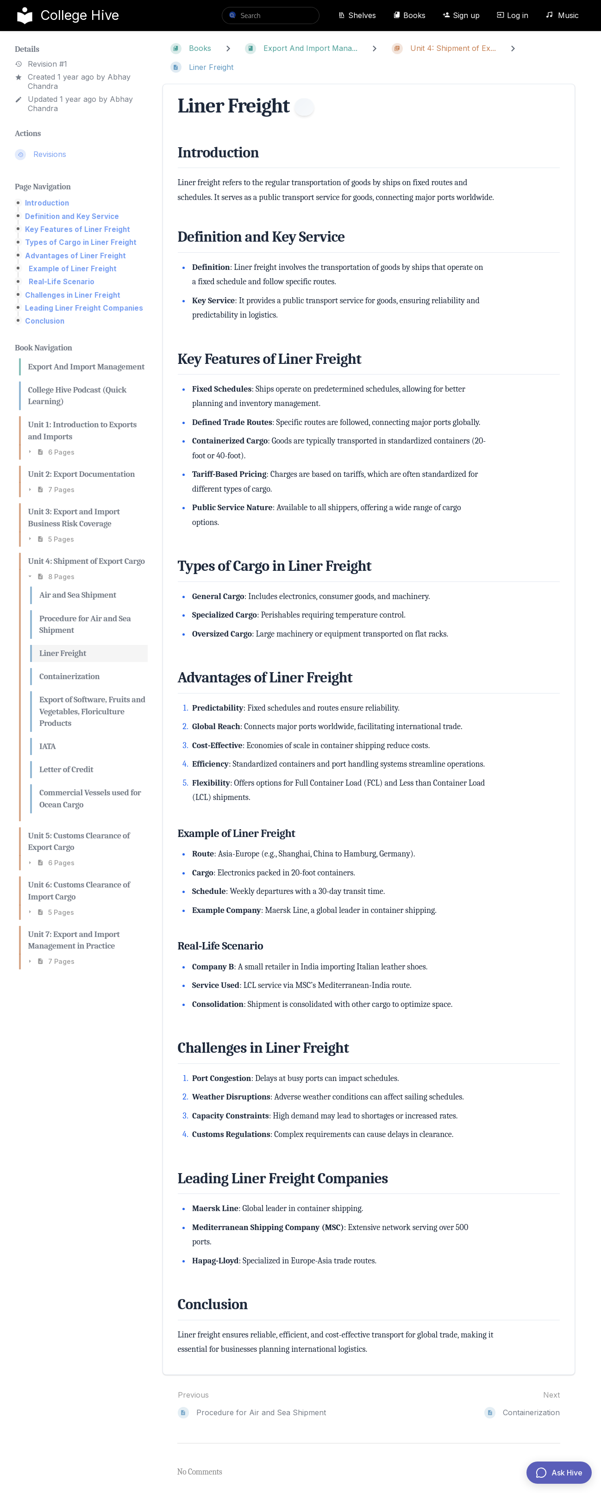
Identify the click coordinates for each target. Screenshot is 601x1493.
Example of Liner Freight (73, 268)
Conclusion (44, 321)
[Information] (304, 107)
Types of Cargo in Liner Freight (81, 242)
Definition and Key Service (72, 216)
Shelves (357, 15)
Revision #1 (41, 64)
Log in (512, 15)
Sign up (461, 15)
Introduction (47, 203)
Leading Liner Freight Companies (84, 308)
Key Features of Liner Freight (77, 229)
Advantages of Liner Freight (75, 255)
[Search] (232, 15)
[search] (270, 15)
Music (562, 15)
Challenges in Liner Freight (72, 295)
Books (409, 15)
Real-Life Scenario (61, 281)
